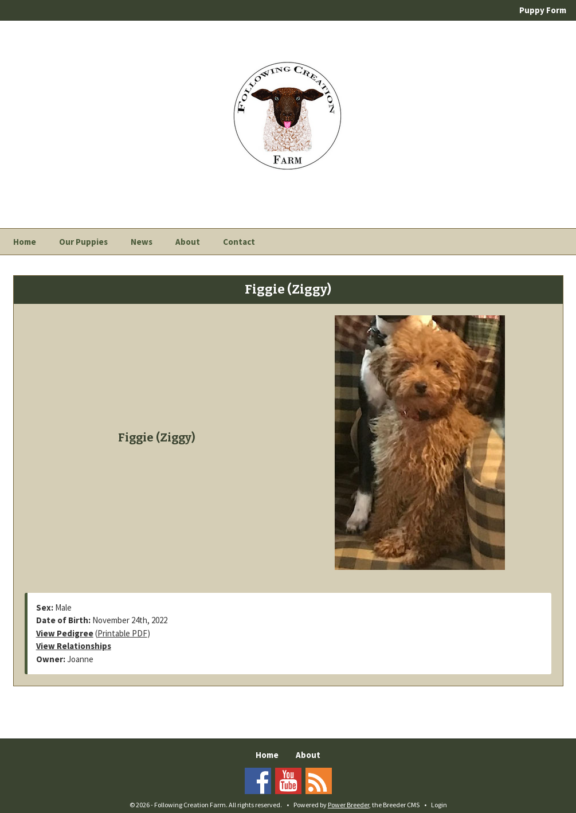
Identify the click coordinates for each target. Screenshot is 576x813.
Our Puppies (83, 241)
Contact (239, 241)
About (187, 241)
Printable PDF (122, 633)
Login (439, 804)
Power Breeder (348, 804)
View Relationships (73, 645)
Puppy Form (542, 10)
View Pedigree (64, 633)
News (141, 241)
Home (24, 241)
